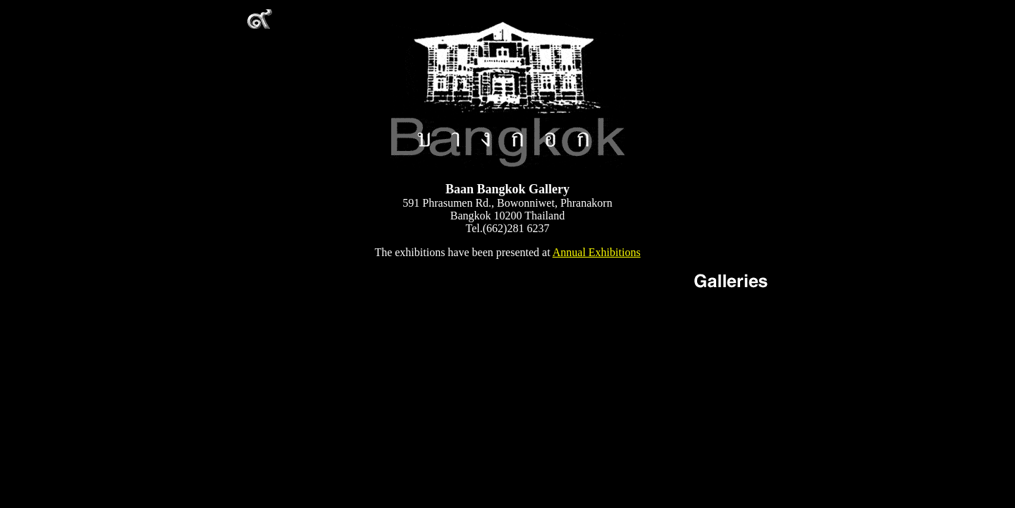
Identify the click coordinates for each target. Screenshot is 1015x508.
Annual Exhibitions (597, 252)
